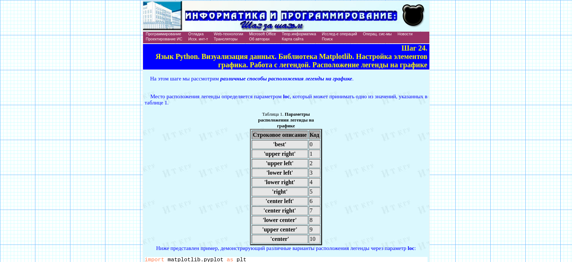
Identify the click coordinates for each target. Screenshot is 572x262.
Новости (405, 34)
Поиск (327, 39)
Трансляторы (225, 39)
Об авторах (259, 39)
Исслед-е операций (339, 34)
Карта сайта (293, 39)
